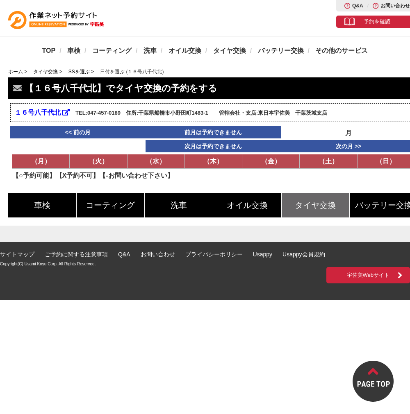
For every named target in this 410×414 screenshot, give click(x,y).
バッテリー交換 (281, 50)
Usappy (262, 254)
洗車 (150, 50)
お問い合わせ (395, 6)
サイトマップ (17, 254)
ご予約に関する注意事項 (76, 254)
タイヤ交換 (229, 50)
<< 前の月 (78, 132)
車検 (73, 50)
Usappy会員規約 (303, 254)
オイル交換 (185, 50)
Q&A (357, 6)
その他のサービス (341, 50)
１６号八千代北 (42, 112)
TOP (49, 50)
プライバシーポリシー (214, 254)
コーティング (112, 50)
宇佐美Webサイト (368, 275)
